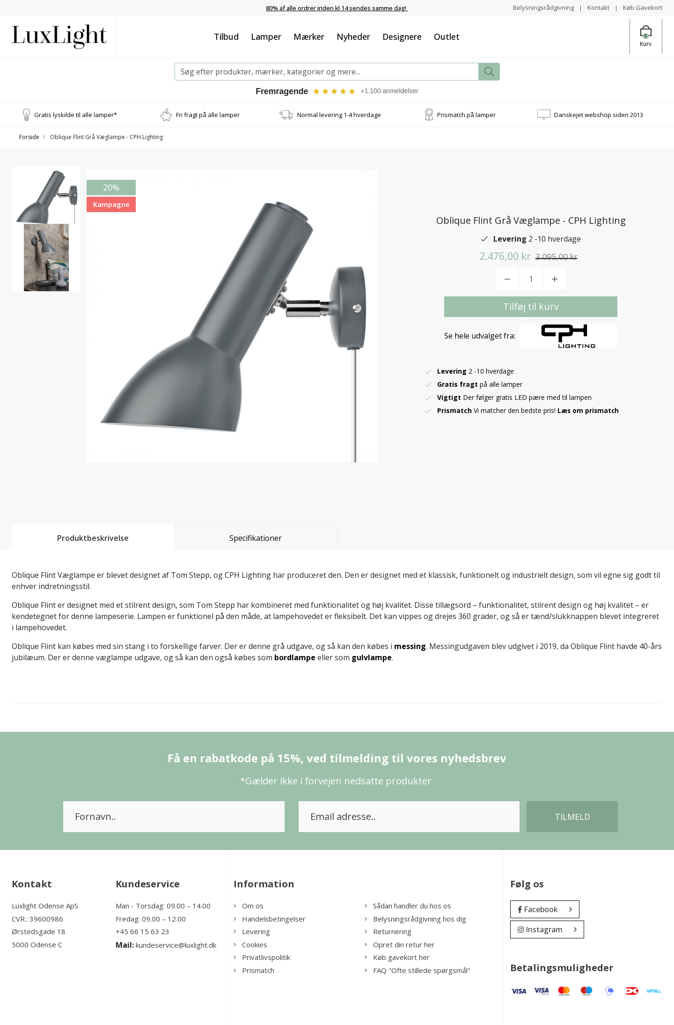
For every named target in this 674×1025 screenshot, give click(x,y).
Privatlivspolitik (262, 957)
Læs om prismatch (588, 410)
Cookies (250, 945)
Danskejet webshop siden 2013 (598, 114)
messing (410, 647)
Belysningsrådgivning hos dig (415, 919)
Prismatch (254, 970)
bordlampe (294, 658)
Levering (252, 932)
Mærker (308, 36)
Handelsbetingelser (270, 919)
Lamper (266, 36)
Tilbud (226, 36)
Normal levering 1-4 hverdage (339, 114)
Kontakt (595, 7)
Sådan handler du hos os (408, 906)
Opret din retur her (400, 945)
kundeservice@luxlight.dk (176, 945)
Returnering (388, 932)
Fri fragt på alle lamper (208, 114)
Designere (402, 36)
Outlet (447, 36)
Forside (29, 137)
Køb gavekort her (397, 957)
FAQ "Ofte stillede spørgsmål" (417, 970)
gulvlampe (372, 658)
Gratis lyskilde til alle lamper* (75, 114)
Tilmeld (572, 817)
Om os (249, 906)
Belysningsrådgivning (538, 7)
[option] (46, 204)
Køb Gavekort (641, 7)
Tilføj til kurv (531, 307)
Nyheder (353, 36)
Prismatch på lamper (466, 114)
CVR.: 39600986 (37, 919)
